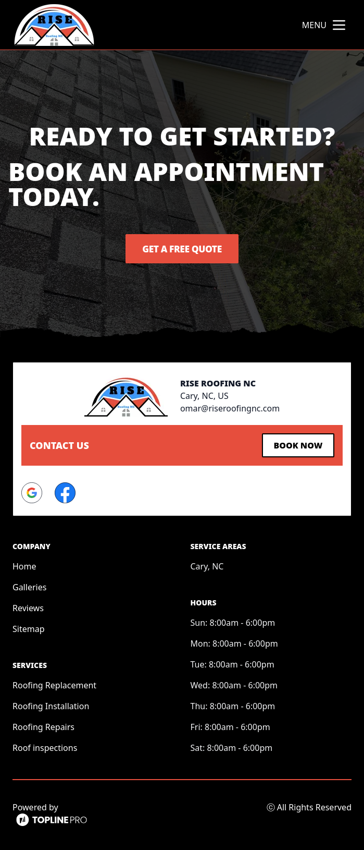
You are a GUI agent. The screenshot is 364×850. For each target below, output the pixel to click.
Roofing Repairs (43, 726)
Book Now (296, 445)
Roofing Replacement (54, 684)
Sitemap (28, 628)
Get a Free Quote (182, 248)
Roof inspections (44, 746)
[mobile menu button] (339, 25)
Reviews (28, 607)
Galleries (29, 586)
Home (24, 565)
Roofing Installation (50, 705)
